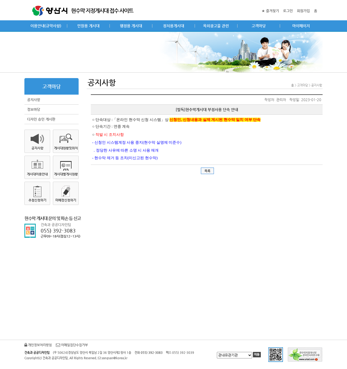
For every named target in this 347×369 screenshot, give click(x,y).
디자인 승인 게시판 (41, 119)
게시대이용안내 (37, 174)
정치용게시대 (173, 26)
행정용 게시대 (131, 26)
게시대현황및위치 (66, 148)
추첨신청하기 (37, 200)
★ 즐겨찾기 (270, 11)
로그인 (288, 11)
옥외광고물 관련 (216, 26)
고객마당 (259, 26)
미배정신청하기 (65, 200)
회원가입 (303, 11)
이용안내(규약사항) (45, 26)
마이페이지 (301, 26)
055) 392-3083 (58, 230)
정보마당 (33, 109)
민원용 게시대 (88, 26)
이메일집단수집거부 (72, 345)
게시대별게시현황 (66, 174)
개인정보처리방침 (38, 345)
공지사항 (33, 100)
